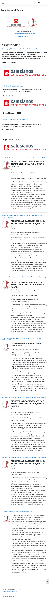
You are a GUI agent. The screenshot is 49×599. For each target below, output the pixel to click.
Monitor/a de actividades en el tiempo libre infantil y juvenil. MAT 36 (24, 158)
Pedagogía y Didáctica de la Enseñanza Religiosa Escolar (20, 49)
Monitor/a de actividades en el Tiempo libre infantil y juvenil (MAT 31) (24, 457)
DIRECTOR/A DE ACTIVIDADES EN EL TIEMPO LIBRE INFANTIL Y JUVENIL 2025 (22, 339)
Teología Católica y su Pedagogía (12, 86)
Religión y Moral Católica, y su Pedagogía (15, 119)
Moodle (12, 596)
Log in (46, 3)
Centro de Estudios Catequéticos (24, 34)
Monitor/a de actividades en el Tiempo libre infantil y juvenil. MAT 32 (24, 397)
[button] (39, 3)
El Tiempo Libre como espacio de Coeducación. (17, 511)
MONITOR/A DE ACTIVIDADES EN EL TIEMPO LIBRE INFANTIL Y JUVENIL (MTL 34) (22, 216)
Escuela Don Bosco (24, 36)
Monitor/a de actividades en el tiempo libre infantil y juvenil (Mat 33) (24, 277)
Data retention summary (10, 591)
